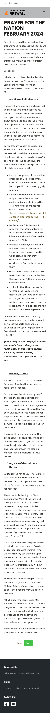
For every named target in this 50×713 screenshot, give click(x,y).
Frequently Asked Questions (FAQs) (21, 688)
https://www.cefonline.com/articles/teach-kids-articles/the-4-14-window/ (27, 217)
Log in (20, 643)
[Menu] (44, 12)
